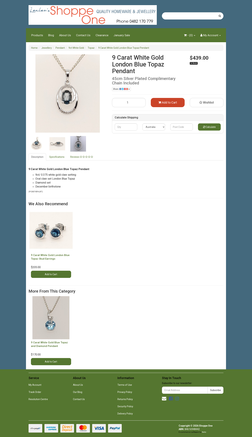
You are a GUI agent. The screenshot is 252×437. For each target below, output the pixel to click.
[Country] (153, 127)
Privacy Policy (124, 392)
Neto (204, 432)
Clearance (102, 35)
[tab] (38, 156)
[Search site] (219, 15)
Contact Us (83, 35)
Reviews (81, 157)
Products (37, 35)
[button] (207, 102)
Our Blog (77, 392)
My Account (35, 385)
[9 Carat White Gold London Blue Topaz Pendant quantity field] (129, 102)
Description (37, 157)
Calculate (209, 127)
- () (189, 35)
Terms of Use (124, 385)
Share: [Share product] (121, 89)
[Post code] (181, 127)
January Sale (122, 35)
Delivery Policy (125, 413)
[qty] (126, 127)
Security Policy (125, 406)
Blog (51, 35)
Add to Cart (167, 102)
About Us (65, 35)
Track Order (35, 392)
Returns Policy (125, 399)
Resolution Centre (38, 399)
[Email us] (164, 398)
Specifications (56, 157)
